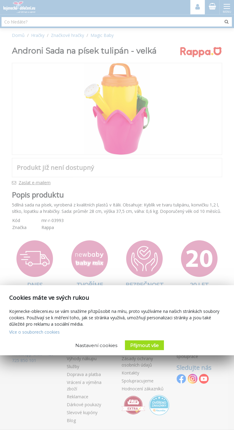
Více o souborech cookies (34, 332)
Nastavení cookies (96, 345)
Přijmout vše (144, 345)
